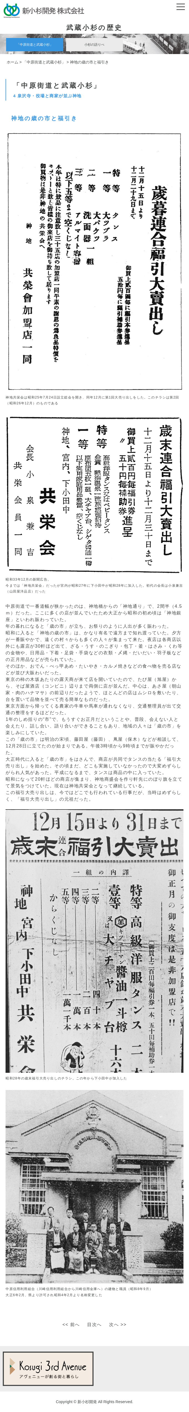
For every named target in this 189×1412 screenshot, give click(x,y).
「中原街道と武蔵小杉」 (34, 45)
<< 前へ (71, 1324)
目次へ (94, 1324)
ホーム (12, 62)
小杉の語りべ (94, 45)
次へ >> (118, 1324)
